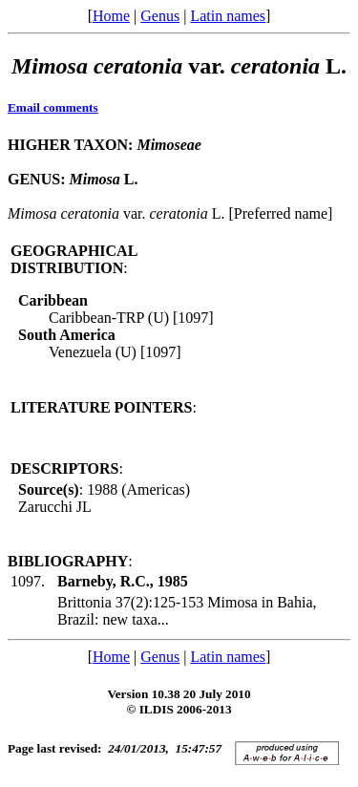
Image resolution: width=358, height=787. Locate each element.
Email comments (53, 107)
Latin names (227, 16)
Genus (159, 16)
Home (111, 16)
